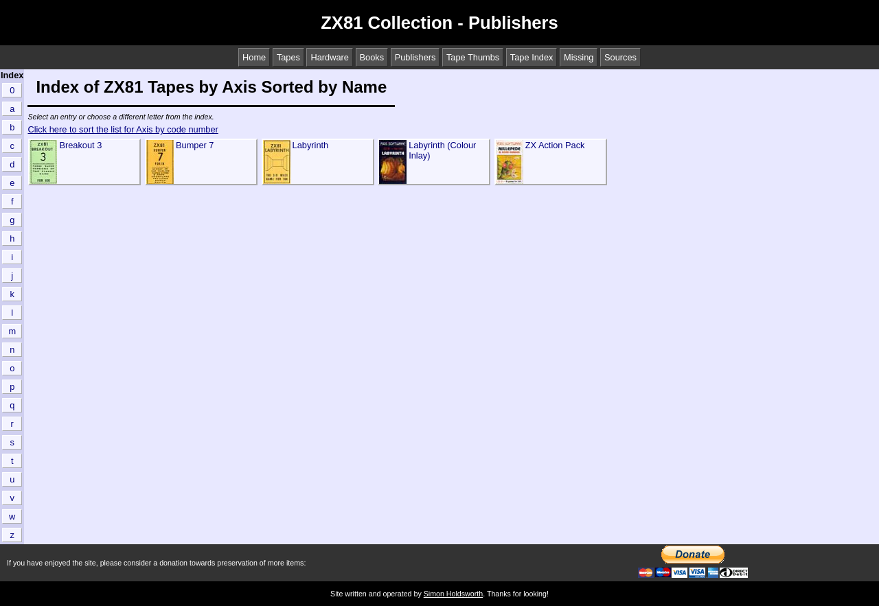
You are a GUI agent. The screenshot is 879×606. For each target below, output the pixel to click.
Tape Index (531, 57)
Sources (620, 57)
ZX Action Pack (555, 145)
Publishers (415, 57)
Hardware (329, 57)
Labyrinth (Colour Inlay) (442, 150)
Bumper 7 (195, 145)
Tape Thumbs (472, 57)
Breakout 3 (80, 145)
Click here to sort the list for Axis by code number (122, 129)
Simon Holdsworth (453, 594)
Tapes (288, 57)
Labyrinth (311, 145)
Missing (578, 57)
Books (372, 57)
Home (254, 57)
